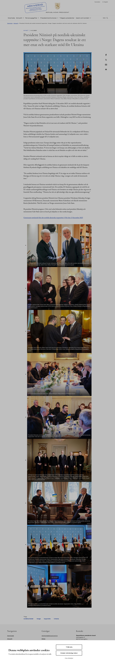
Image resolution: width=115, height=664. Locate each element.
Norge (39, 619)
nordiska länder (28, 619)
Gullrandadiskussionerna (50, 635)
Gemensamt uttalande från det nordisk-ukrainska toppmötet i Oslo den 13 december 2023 (53, 217)
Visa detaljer (69, 658)
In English (105, 2)
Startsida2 (10, 635)
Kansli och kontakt (82, 18)
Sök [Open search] (104, 18)
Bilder (43, 639)
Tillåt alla (69, 647)
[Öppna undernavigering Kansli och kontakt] (90, 18)
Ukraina (56, 619)
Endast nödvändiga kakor (69, 653)
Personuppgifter (31, 18)
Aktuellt (19, 18)
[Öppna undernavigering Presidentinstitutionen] (57, 18)
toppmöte (47, 619)
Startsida (11, 18)
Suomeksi (97, 2)
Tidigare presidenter (66, 18)
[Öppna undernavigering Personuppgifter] (38, 18)
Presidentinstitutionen (48, 18)
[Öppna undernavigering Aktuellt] (23, 18)
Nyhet (26, 30)
